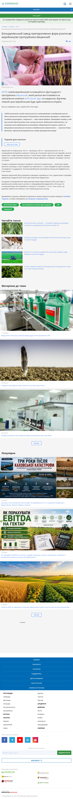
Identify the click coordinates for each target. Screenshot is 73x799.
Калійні (40, 718)
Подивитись (36, 674)
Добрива (41, 707)
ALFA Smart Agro (33, 98)
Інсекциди (6, 704)
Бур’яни (6, 714)
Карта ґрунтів (36, 683)
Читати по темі (12, 144)
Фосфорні (41, 714)
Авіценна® (22, 95)
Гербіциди (6, 697)
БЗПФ (5, 91)
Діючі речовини (36, 678)
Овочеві (40, 700)
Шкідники (42, 704)
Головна (4, 27)
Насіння (6, 718)
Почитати (36, 669)
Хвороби (41, 728)
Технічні (40, 697)
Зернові (6, 721)
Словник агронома (36, 688)
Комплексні (41, 721)
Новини (11, 27)
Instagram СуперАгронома (38, 199)
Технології (36, 664)
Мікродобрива (43, 725)
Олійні (5, 728)
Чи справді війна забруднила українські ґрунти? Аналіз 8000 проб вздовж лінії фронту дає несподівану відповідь (36, 21)
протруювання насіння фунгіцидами (36, 205)
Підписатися (64, 753)
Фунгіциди (6, 700)
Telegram (5, 199)
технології (8, 209)
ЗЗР (17, 27)
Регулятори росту (9, 707)
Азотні (40, 711)
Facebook (66, 196)
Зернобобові (7, 725)
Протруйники (8, 711)
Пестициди (8, 693)
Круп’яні (40, 693)
